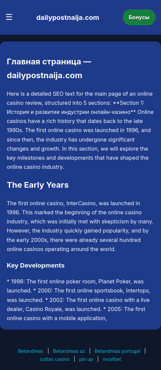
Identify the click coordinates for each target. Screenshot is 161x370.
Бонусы (139, 17)
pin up (86, 359)
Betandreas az (69, 351)
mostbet (112, 359)
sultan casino (54, 359)
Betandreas (30, 351)
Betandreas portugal (117, 351)
